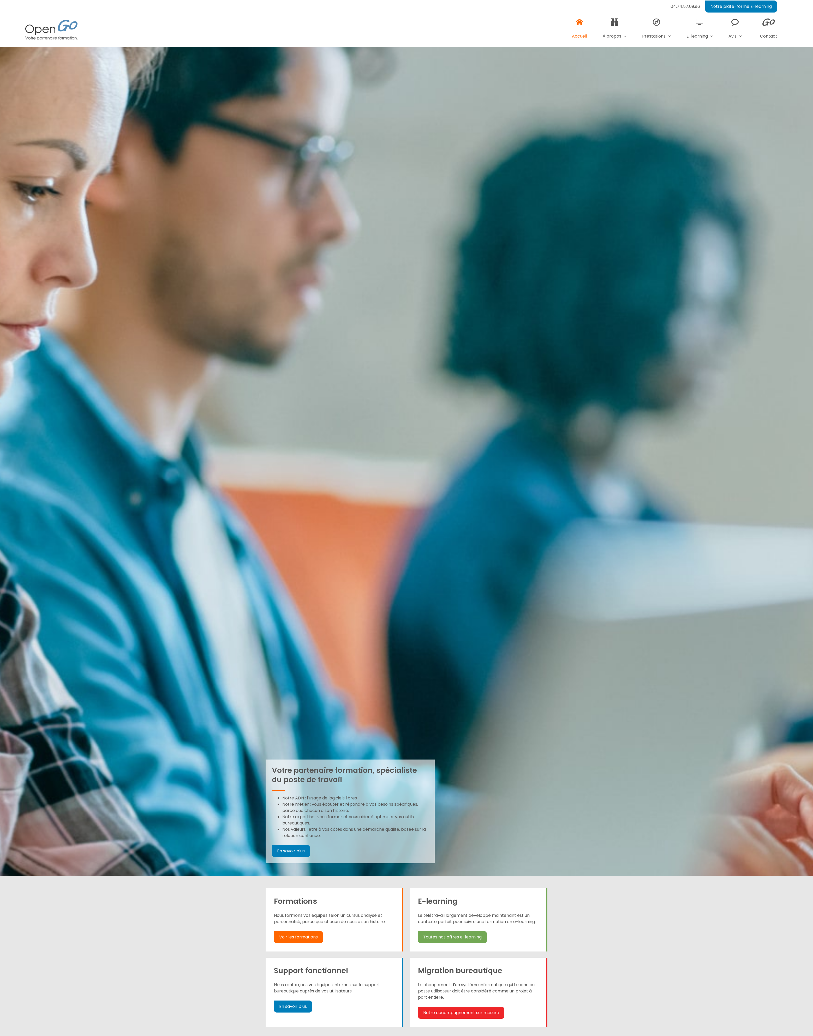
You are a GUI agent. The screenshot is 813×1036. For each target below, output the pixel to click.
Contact (768, 29)
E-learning (698, 33)
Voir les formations (298, 937)
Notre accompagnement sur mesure (460, 1012)
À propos (612, 33)
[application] (621, 36)
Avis (734, 33)
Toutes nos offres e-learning (452, 937)
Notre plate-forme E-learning (741, 6)
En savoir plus (290, 851)
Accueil (576, 29)
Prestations (655, 33)
